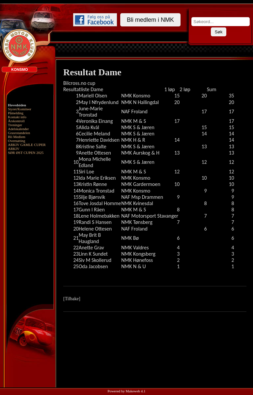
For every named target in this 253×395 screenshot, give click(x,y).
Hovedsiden (17, 105)
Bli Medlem (16, 137)
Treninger (15, 125)
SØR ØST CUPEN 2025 (25, 153)
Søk (219, 31)
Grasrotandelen (19, 133)
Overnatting (16, 141)
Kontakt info (17, 117)
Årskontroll (16, 121)
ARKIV (13, 149)
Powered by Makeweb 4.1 (127, 391)
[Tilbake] (71, 298)
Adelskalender (18, 129)
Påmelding (15, 113)
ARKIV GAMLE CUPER (27, 145)
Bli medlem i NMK (150, 20)
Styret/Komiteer (19, 109)
